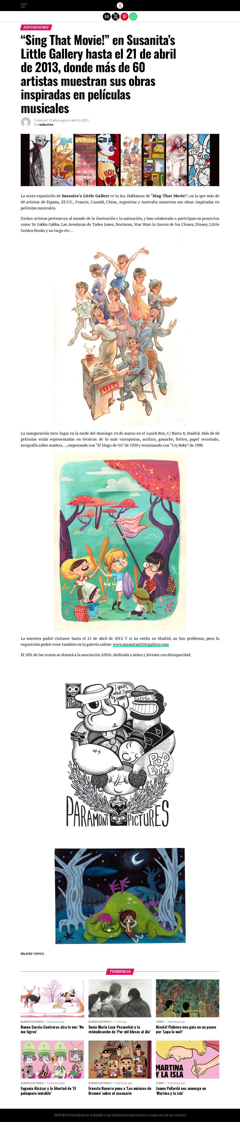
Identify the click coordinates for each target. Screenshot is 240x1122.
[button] (24, 5)
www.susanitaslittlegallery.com (141, 644)
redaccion (45, 124)
